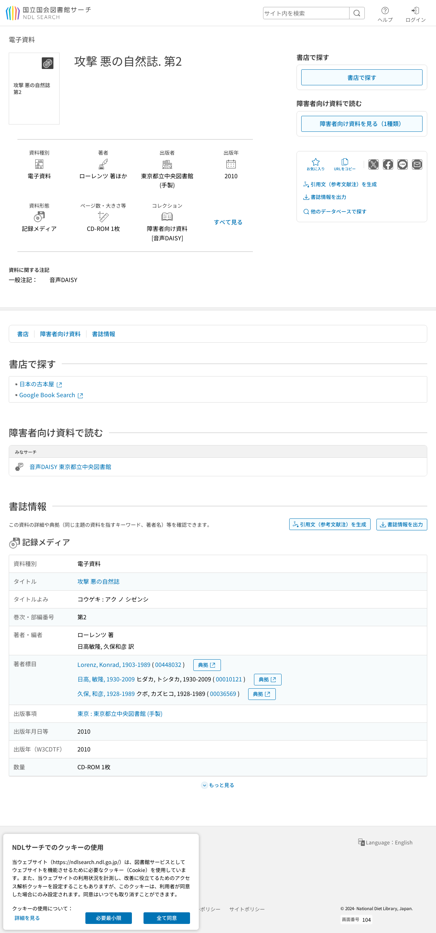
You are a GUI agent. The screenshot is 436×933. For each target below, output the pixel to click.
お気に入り (316, 164)
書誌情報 (103, 333)
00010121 (229, 679)
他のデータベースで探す (335, 211)
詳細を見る (27, 917)
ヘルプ (385, 13)
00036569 (223, 693)
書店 (23, 333)
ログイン (415, 13)
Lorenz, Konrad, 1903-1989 (113, 664)
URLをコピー (345, 164)
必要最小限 (108, 917)
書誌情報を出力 (324, 197)
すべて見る (228, 221)
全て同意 (167, 917)
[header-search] (314, 13)
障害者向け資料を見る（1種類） (362, 123)
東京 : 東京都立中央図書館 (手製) (119, 713)
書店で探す (361, 77)
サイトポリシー (247, 909)
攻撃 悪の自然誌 (98, 581)
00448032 (168, 664)
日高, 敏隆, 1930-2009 (106, 679)
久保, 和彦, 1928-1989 (106, 693)
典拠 (207, 665)
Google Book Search (51, 394)
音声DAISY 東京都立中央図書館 (70, 466)
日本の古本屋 (41, 383)
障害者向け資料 (60, 333)
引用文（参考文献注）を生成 (340, 184)
